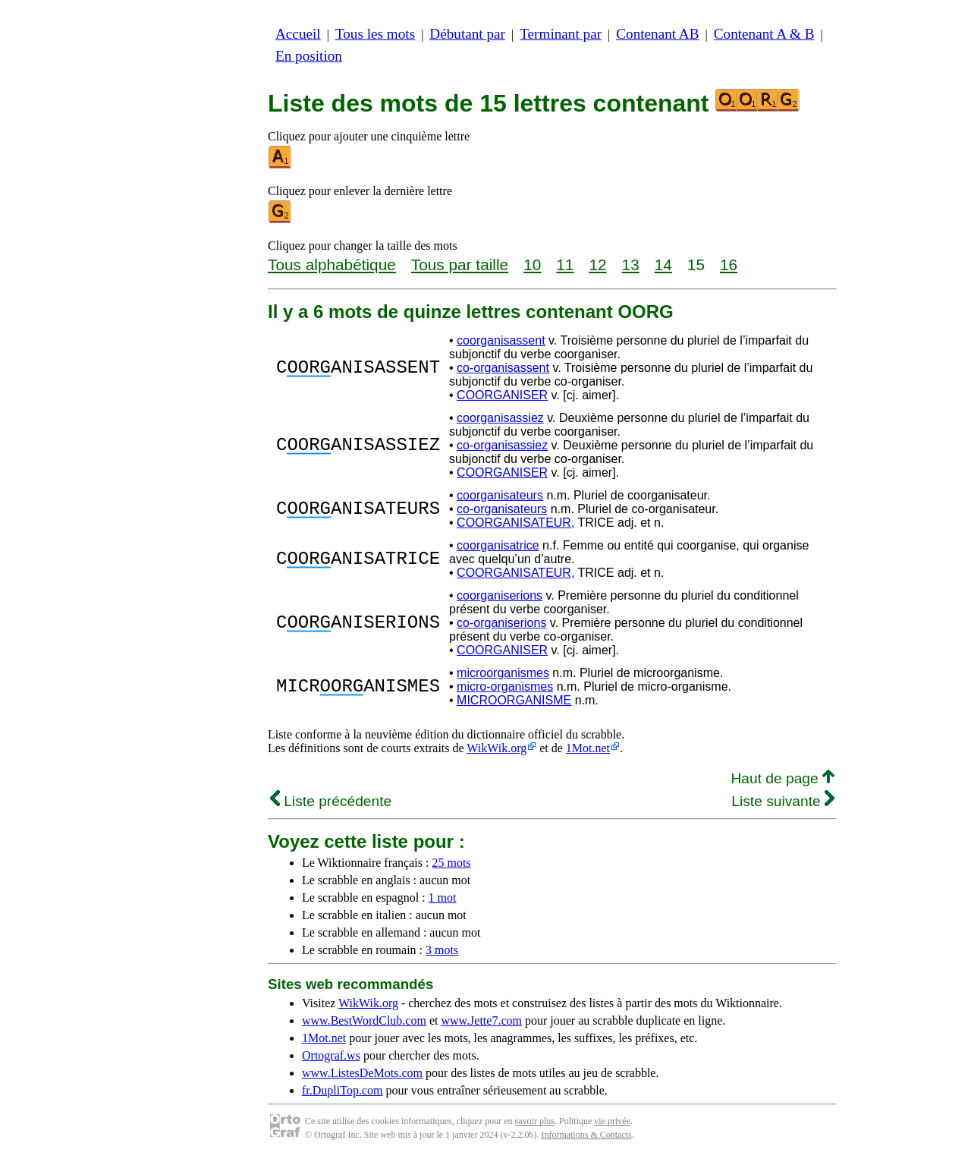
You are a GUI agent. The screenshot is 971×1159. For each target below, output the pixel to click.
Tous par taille (459, 264)
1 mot (443, 897)
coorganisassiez (500, 417)
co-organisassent (503, 367)
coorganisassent (501, 340)
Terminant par (561, 34)
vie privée (612, 1121)
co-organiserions (501, 622)
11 (564, 264)
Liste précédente (330, 801)
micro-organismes (505, 686)
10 (532, 264)
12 (597, 264)
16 (728, 264)
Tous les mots (375, 34)
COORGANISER (502, 395)
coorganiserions (499, 595)
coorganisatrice (498, 545)
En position (308, 56)
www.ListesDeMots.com (362, 1072)
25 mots (451, 862)
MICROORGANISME (514, 700)
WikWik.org (496, 748)
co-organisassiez (502, 445)
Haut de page (782, 778)
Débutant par (467, 34)
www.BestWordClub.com (364, 1020)
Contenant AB (657, 34)
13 (630, 264)
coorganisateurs (500, 495)
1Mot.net (588, 748)
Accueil (298, 34)
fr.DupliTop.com (342, 1090)
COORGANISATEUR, (515, 522)
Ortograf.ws (331, 1055)
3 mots (442, 949)
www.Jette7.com (481, 1020)
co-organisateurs (502, 508)
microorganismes (503, 672)
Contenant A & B (764, 34)
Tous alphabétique (332, 264)
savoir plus (535, 1121)
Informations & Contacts (586, 1134)
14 (663, 264)
